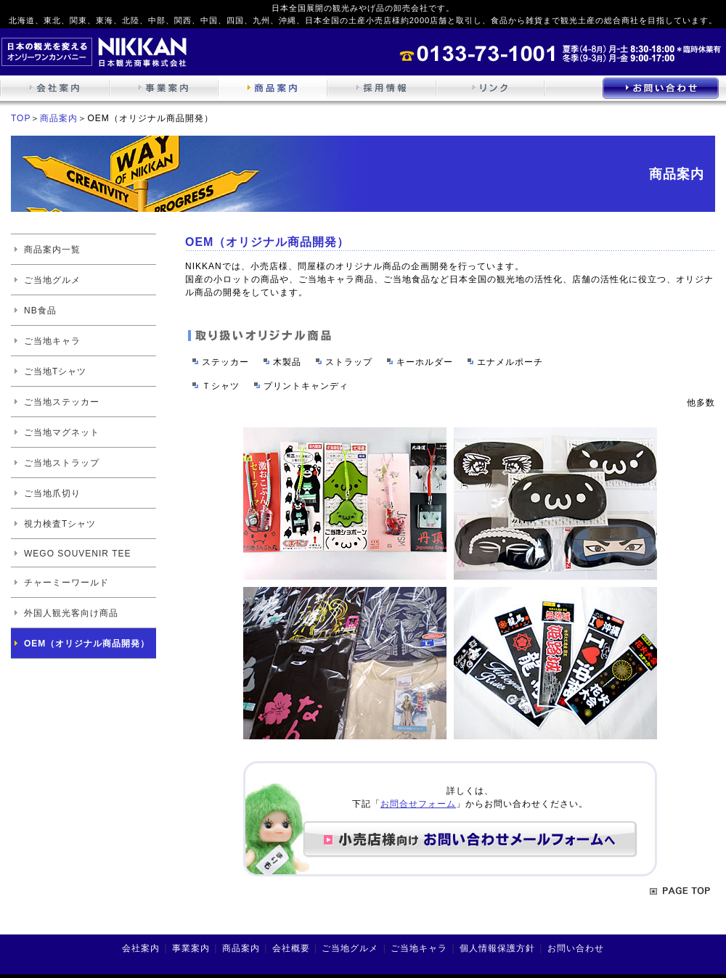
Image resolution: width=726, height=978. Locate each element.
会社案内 (141, 948)
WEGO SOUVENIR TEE (77, 553)
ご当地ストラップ (61, 463)
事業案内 (191, 948)
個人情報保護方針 (497, 948)
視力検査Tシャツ (60, 524)
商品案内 (59, 118)
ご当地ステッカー (61, 402)
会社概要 (291, 948)
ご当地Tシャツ (55, 371)
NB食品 (40, 310)
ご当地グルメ (52, 280)
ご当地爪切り (52, 493)
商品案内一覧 (52, 249)
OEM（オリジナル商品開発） (87, 643)
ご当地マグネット (61, 432)
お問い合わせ (575, 948)
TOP (20, 118)
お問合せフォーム (418, 804)
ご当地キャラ (52, 341)
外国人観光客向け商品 (71, 613)
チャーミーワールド (66, 583)
